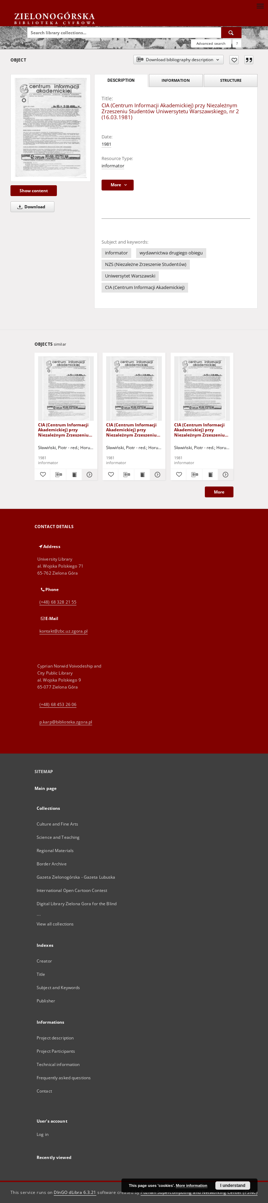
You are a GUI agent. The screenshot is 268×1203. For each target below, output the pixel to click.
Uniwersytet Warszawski (130, 276)
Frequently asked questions (64, 1078)
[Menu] (260, 5)
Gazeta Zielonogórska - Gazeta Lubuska (76, 877)
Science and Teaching (58, 837)
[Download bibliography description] (58, 474)
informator (113, 166)
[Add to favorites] (234, 59)
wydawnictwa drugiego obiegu (171, 253)
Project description (55, 1038)
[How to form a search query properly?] (236, 43)
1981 (106, 144)
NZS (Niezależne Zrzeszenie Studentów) (145, 264)
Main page (46, 788)
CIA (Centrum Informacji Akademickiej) (145, 287)
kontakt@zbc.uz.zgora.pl (63, 631)
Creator (44, 961)
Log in (43, 1134)
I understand (232, 1185)
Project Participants (56, 1051)
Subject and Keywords (58, 988)
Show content (34, 191)
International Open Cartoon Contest (72, 890)
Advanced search (210, 43)
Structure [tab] (230, 80)
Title (41, 974)
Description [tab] (120, 80)
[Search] (231, 32)
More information (191, 1185)
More (219, 492)
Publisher (46, 1001)
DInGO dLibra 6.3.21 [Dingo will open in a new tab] (75, 1192)
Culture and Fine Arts (58, 824)
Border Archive (52, 864)
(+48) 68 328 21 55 (57, 602)
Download (30, 207)
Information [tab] (176, 80)
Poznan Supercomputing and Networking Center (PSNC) (199, 1192)
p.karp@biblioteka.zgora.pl (65, 722)
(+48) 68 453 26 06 (57, 704)
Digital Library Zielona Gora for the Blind (77, 904)
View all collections (55, 924)
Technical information (58, 1064)
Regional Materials (55, 850)
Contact (44, 1091)
